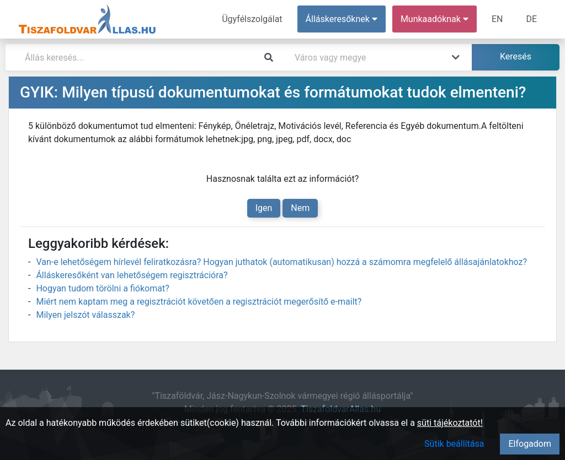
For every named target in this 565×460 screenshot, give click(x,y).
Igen (264, 208)
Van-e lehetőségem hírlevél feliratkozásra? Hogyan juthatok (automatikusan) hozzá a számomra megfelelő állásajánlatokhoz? (281, 262)
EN (497, 19)
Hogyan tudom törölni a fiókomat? (102, 288)
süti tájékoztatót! (450, 423)
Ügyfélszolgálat (252, 19)
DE (531, 19)
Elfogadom (529, 444)
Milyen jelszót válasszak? (85, 315)
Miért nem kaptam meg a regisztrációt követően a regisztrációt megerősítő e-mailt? (198, 301)
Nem (300, 208)
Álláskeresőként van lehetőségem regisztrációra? (131, 275)
